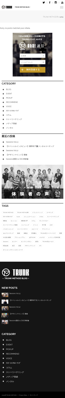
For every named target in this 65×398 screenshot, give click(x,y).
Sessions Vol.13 (12, 142)
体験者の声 (24, 221)
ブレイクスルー (43, 221)
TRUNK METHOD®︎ (22, 212)
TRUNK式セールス (48, 241)
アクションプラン (20, 237)
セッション (14, 221)
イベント (35, 225)
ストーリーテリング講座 (10, 225)
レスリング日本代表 (54, 237)
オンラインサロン (26, 241)
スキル (41, 216)
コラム (8, 115)
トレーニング (25, 225)
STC (40, 245)
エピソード (35, 229)
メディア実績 (11, 123)
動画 (18, 233)
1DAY (51, 225)
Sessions (5, 241)
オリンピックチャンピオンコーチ (13, 250)
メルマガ (42, 237)
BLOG (8, 89)
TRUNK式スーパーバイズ (48, 233)
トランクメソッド (37, 212)
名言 (13, 245)
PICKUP (9, 98)
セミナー (14, 241)
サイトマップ (34, 395)
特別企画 (5, 245)
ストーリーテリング (14, 119)
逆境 (19, 245)
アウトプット (46, 229)
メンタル (9, 128)
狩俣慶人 (34, 233)
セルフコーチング (8, 233)
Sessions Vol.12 (12, 150)
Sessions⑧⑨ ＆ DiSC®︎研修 (17, 159)
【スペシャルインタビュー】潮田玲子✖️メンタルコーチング (30, 146)
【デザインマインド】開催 (16, 155)
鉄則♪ (37, 241)
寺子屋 (44, 225)
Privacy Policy (23, 395)
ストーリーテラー (22, 229)
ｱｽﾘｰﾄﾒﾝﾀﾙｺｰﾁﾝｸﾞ (12, 111)
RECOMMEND (12, 102)
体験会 (5, 221)
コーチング (49, 212)
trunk (18, 216)
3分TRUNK (32, 237)
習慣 (60, 233)
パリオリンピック (8, 229)
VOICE (8, 106)
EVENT (9, 94)
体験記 (26, 233)
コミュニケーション (30, 216)
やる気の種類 (7, 237)
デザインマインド (30, 245)
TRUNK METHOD (8, 212)
